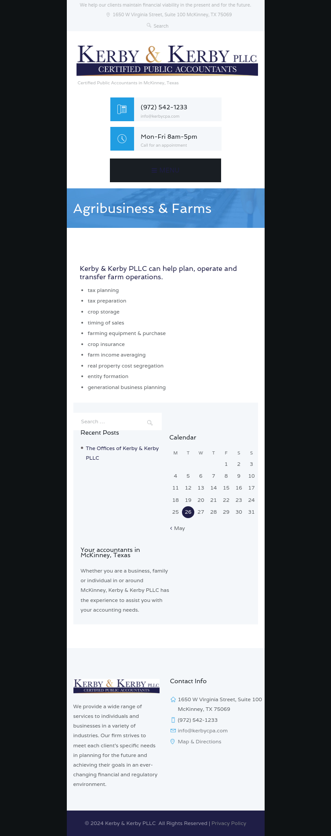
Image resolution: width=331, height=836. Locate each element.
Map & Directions (200, 741)
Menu (170, 170)
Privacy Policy (228, 823)
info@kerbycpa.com (160, 116)
